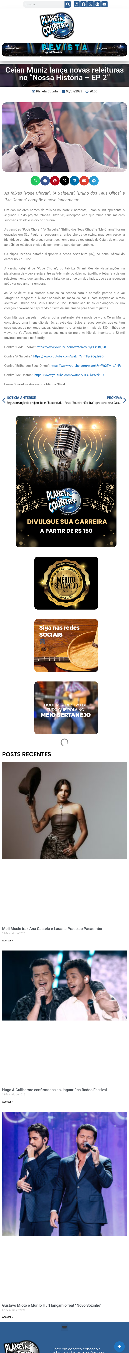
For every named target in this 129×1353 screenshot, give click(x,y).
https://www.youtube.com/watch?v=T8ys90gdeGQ (68, 356)
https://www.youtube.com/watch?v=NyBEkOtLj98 (71, 347)
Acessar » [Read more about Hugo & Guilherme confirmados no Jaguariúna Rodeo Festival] (7, 1101)
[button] (35, 180)
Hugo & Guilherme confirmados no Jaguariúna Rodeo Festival (54, 1090)
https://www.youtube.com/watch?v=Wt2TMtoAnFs (86, 366)
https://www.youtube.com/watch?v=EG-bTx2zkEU (69, 375)
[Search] (67, 4)
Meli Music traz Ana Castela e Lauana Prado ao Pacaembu (52, 928)
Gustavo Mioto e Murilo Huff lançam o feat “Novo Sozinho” (51, 1305)
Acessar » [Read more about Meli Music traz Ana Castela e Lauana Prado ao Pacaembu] (7, 940)
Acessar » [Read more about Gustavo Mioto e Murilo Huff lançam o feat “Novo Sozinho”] (7, 1317)
